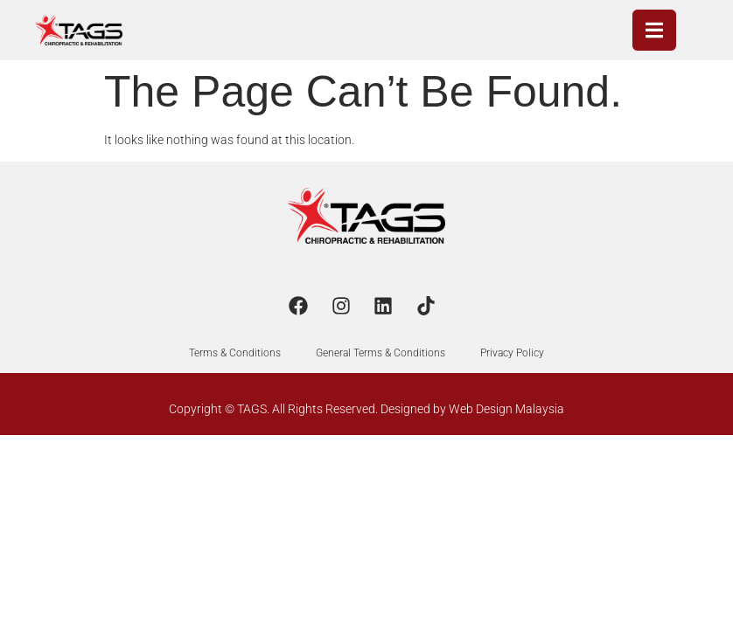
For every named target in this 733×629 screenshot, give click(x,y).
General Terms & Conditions (380, 353)
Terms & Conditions (235, 353)
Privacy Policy (512, 353)
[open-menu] (654, 30)
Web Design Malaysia (506, 409)
